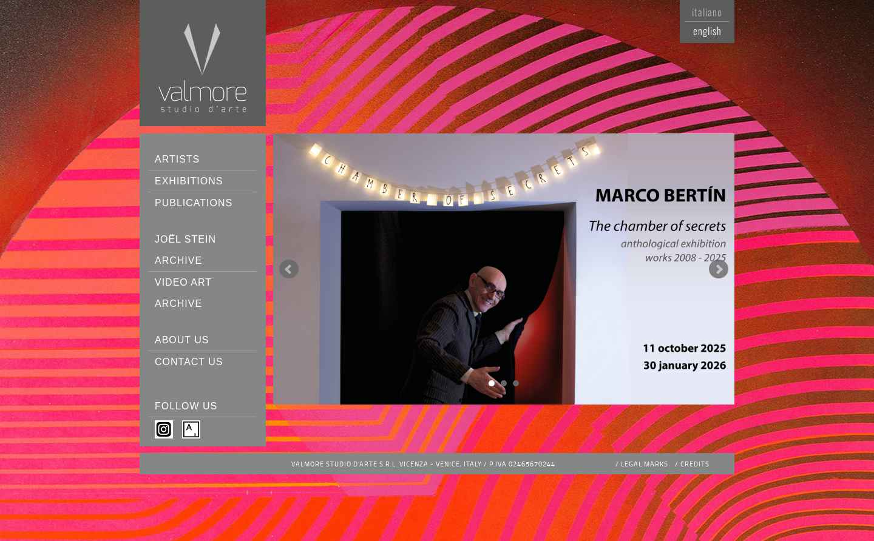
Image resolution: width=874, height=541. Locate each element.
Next (718, 269)
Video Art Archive (183, 293)
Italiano (707, 12)
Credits (695, 463)
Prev (289, 269)
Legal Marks (644, 463)
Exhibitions (189, 181)
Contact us (189, 362)
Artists (177, 159)
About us (182, 340)
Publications (193, 203)
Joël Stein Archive (185, 250)
